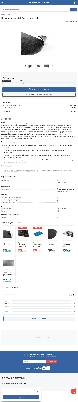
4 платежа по (13, 81)
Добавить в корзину (40, 89)
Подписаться (51, 361)
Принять (21, 397)
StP (14, 15)
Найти (73, 10)
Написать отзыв (39, 318)
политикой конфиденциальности (24, 393)
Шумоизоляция (6, 15)
